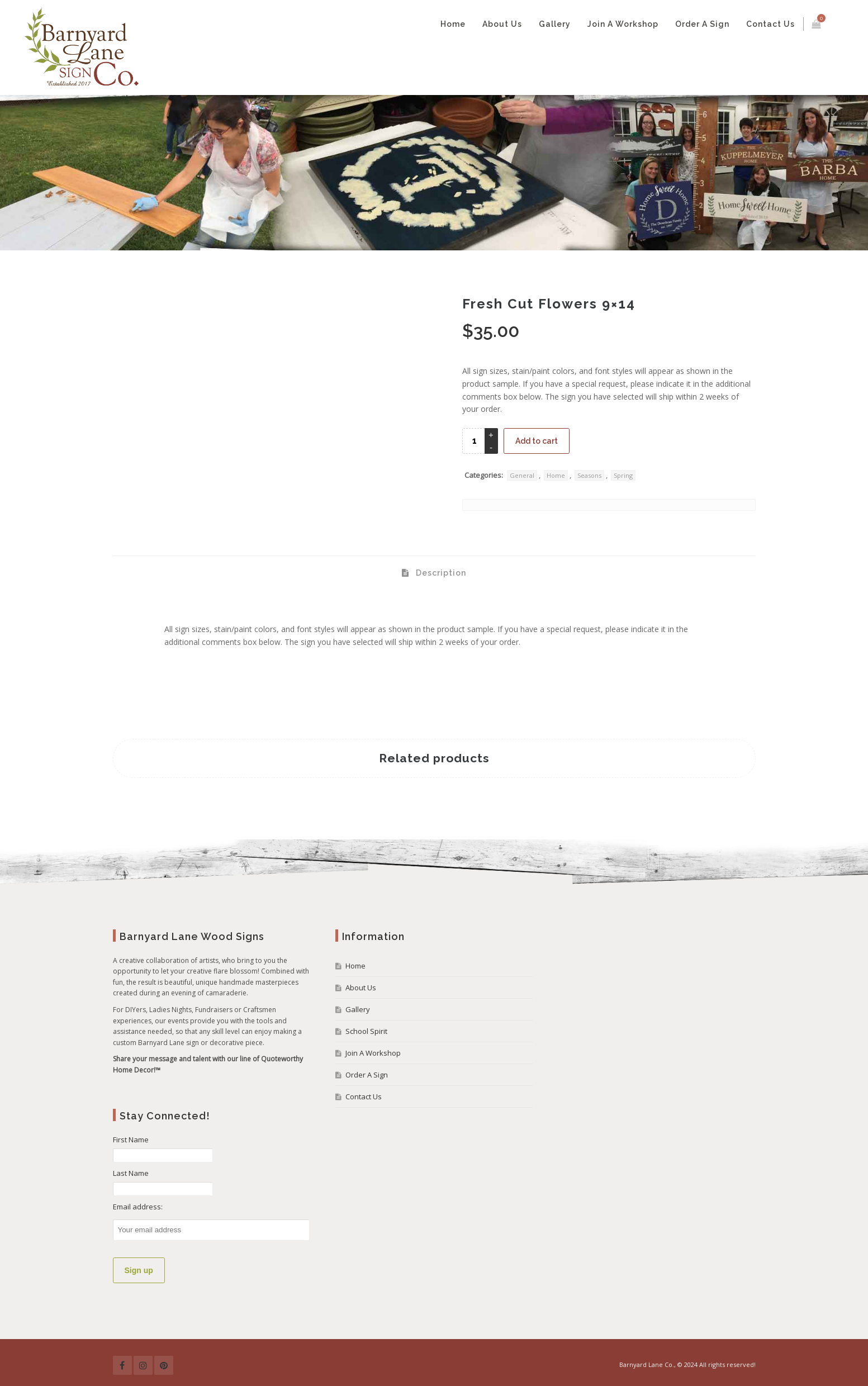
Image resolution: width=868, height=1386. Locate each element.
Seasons (589, 475)
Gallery (555, 24)
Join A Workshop (622, 24)
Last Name (131, 1173)
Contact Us (770, 24)
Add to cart (536, 440)
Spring (623, 475)
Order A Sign (702, 24)
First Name (131, 1140)
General (522, 475)
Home (453, 24)
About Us (502, 24)
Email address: (138, 1207)
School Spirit (366, 1031)
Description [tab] (440, 572)
